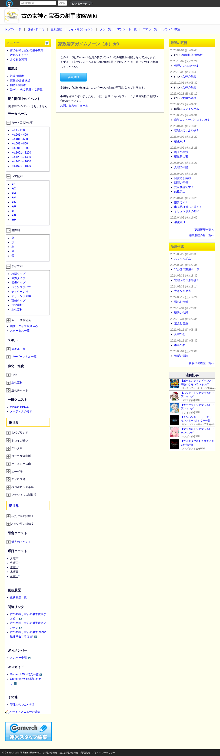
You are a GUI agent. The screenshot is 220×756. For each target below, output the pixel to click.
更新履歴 (56, 29)
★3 (13, 193)
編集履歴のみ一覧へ (201, 235)
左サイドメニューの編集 (22, 711)
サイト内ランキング (80, 29)
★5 (13, 202)
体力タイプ (18, 278)
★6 (13, 206)
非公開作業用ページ (186, 269)
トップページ (13, 29)
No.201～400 (19, 134)
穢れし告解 (181, 301)
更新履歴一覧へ (204, 229)
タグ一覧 (105, 29)
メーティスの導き (21, 411)
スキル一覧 (18, 349)
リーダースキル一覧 (24, 356)
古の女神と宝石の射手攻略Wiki (59, 16)
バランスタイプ (21, 287)
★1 (13, 184)
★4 (13, 197)
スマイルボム (190, 108)
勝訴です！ (181, 202)
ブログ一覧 (150, 29)
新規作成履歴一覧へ (201, 363)
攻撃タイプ (18, 273)
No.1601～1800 (21, 166)
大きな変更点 (182, 291)
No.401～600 (19, 139)
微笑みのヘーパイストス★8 (191, 119)
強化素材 (17, 305)
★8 (13, 215)
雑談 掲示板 (17, 76)
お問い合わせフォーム (74, 105)
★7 (13, 210)
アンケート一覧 (127, 29)
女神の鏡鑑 (189, 76)
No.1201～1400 (21, 157)
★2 (13, 188)
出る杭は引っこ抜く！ (188, 207)
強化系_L (180, 141)
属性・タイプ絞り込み (24, 326)
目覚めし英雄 (182, 178)
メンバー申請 (171, 29)
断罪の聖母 (181, 182)
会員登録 (73, 77)
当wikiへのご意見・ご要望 (26, 89)
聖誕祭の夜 (181, 156)
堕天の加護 (181, 312)
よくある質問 (18, 59)
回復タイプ (18, 282)
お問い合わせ (50, 752)
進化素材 (17, 309)
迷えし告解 (181, 323)
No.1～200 (18, 130)
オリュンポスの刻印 (186, 211)
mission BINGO (19, 407)
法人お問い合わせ (69, 752)
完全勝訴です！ (184, 187)
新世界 (14, 506)
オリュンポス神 (21, 296)
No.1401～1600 (21, 161)
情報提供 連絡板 (20, 80)
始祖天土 (179, 191)
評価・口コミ (36, 29)
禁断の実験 (181, 355)
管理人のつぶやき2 (22, 704)
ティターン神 (19, 291)
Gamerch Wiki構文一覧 (24, 674)
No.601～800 (19, 143)
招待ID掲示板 (18, 85)
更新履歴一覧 (18, 597)
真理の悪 (179, 334)
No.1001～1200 (21, 152)
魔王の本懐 (181, 152)
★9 (13, 219)
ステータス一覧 (20, 330)
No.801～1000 (20, 148)
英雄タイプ (18, 300)
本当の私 (179, 345)
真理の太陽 (181, 167)
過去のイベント (21, 542)
